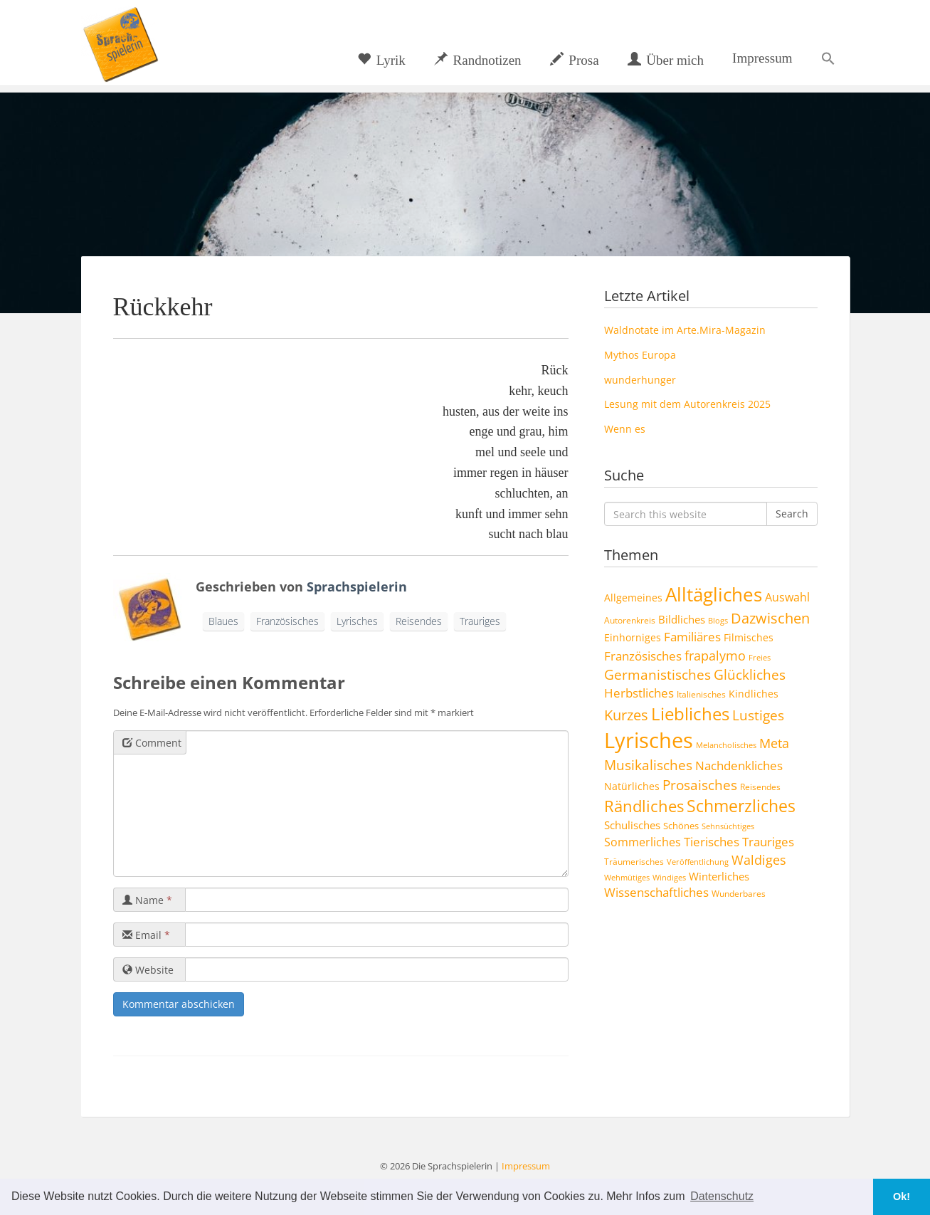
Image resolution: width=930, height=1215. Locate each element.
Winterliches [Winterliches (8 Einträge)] (719, 876)
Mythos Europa (640, 355)
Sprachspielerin (357, 586)
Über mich (666, 60)
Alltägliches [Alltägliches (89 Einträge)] (713, 594)
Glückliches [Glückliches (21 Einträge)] (750, 674)
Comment (151, 742)
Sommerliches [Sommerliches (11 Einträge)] (642, 842)
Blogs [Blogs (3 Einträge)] (718, 621)
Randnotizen (478, 60)
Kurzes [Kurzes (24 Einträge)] (626, 715)
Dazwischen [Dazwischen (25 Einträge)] (770, 618)
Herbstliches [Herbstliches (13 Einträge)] (639, 693)
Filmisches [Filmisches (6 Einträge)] (748, 637)
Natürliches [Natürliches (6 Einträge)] (632, 786)
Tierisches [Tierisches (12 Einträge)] (711, 841)
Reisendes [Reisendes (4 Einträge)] (760, 786)
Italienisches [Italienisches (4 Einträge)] (701, 694)
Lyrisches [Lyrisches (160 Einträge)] (648, 740)
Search (792, 513)
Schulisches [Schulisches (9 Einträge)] (632, 825)
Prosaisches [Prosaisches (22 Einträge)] (699, 784)
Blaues (223, 621)
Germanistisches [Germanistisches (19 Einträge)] (657, 675)
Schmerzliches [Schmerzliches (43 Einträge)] (741, 806)
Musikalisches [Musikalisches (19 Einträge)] (648, 765)
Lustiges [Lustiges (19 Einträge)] (758, 715)
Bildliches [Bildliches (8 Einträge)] (681, 619)
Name (147, 900)
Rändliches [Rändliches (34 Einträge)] (644, 806)
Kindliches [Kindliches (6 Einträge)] (753, 694)
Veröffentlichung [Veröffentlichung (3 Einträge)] (698, 862)
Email (146, 935)
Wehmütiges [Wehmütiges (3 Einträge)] (627, 878)
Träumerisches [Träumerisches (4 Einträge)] (634, 861)
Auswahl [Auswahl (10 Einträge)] (787, 597)
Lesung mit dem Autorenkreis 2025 (687, 404)
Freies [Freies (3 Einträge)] (760, 658)
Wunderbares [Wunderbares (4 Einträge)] (739, 893)
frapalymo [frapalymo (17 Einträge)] (715, 655)
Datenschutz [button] (722, 1196)
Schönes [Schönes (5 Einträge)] (681, 825)
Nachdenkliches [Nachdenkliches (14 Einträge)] (739, 765)
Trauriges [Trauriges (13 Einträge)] (768, 841)
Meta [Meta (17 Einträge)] (774, 743)
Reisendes (419, 621)
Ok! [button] (901, 1196)
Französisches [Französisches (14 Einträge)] (643, 655)
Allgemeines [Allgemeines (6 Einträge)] (633, 597)
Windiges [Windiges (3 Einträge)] (669, 878)
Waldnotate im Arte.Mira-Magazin (685, 330)
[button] (828, 58)
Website (148, 970)
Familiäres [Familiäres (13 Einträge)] (692, 636)
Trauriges (480, 621)
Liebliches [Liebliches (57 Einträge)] (690, 713)
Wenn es (624, 429)
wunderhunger (640, 379)
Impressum (762, 58)
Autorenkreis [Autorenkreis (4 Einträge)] (629, 620)
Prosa (574, 60)
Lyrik (381, 60)
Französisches (287, 621)
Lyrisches (357, 621)
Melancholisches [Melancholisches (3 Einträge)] (726, 745)
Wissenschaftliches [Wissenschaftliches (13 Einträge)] (656, 892)
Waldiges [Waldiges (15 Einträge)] (758, 859)
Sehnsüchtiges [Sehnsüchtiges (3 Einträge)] (728, 826)
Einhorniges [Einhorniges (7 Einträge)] (632, 637)
